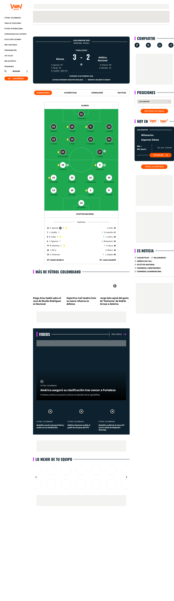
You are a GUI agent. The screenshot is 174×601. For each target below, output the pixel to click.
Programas (9, 66)
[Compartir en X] (148, 45)
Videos (44, 334)
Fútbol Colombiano (12, 18)
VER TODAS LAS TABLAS (154, 111)
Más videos (119, 334)
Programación (10, 50)
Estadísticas (70, 92)
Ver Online (160, 155)
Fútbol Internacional (13, 28)
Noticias (122, 92)
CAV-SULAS (8, 56)
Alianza (60, 54)
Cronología (97, 92)
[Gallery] (81, 477)
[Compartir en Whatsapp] (159, 45)
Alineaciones (43, 92)
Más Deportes (10, 61)
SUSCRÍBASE (16, 78)
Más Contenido (10, 45)
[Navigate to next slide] (126, 477)
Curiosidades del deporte (15, 34)
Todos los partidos (154, 166)
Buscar (16, 71)
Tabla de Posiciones (12, 23)
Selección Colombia (12, 39)
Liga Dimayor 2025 (81, 40)
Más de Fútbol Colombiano (58, 271)
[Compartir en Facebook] (137, 45)
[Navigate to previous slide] (36, 477)
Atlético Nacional (102, 54)
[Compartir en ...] (170, 45)
